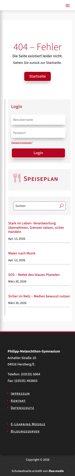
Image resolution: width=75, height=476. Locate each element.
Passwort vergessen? (21, 142)
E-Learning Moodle (28, 424)
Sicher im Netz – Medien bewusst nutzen (39, 296)
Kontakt (18, 400)
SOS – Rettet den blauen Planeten (34, 274)
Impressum (20, 393)
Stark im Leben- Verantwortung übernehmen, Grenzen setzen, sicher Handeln (36, 227)
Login (38, 153)
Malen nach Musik (21, 253)
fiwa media (55, 471)
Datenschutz (22, 407)
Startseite (37, 76)
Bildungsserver (25, 431)
